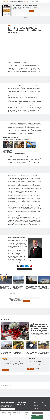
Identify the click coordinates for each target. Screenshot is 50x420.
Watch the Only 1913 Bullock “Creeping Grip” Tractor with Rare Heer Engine (31, 352)
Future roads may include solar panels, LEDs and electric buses (18, 287)
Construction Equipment (34, 321)
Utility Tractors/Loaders (43, 349)
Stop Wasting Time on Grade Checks (29, 151)
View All (38, 368)
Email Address (25, 295)
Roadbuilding (11, 25)
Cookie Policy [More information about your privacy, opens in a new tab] (18, 415)
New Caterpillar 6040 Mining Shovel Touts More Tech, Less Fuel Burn (5, 352)
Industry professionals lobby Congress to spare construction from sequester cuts (31, 287)
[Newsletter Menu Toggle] (48, 1)
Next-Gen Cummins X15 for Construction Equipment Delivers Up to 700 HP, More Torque (39, 327)
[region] (25, 415)
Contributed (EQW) (11, 34)
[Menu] (1, 1)
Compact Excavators (17, 349)
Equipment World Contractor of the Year (11, 361)
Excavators (2, 349)
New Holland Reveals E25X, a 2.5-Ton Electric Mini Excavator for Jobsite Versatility (18, 352)
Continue (26, 300)
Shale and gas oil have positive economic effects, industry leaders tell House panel (43, 287)
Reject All (37, 415)
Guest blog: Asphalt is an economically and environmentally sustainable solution (5, 287)
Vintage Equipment (29, 349)
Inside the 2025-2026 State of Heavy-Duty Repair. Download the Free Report (7, 151)
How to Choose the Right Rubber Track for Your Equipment (37, 362)
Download (30, 368)
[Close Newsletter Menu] (49, 5)
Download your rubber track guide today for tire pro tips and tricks (37, 365)
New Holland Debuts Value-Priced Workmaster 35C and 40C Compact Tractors (43, 352)
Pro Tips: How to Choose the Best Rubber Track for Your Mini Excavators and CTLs (19, 152)
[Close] (48, 415)
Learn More (5, 369)
